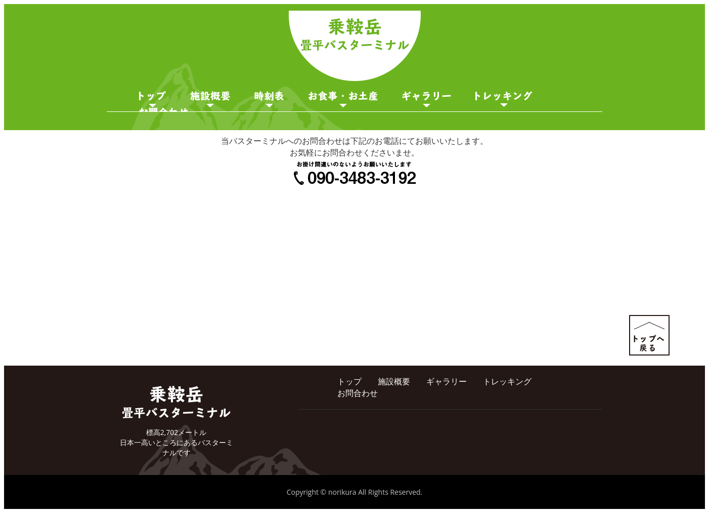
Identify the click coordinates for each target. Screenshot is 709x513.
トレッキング (507, 381)
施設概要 (210, 99)
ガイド (504, 99)
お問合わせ (357, 393)
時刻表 (269, 99)
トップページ (152, 99)
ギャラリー (426, 99)
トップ (349, 381)
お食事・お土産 (343, 99)
